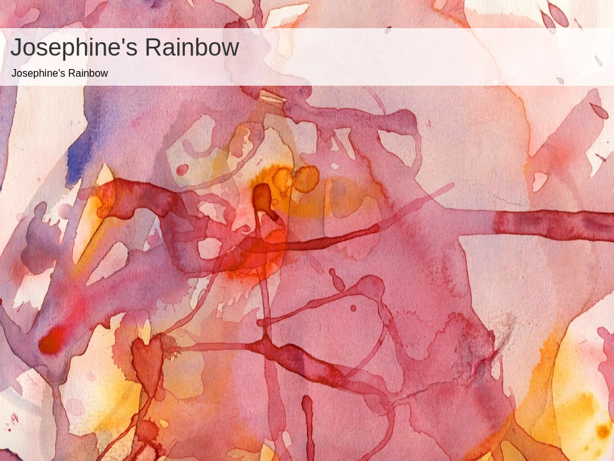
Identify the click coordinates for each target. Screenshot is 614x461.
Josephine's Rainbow (124, 47)
